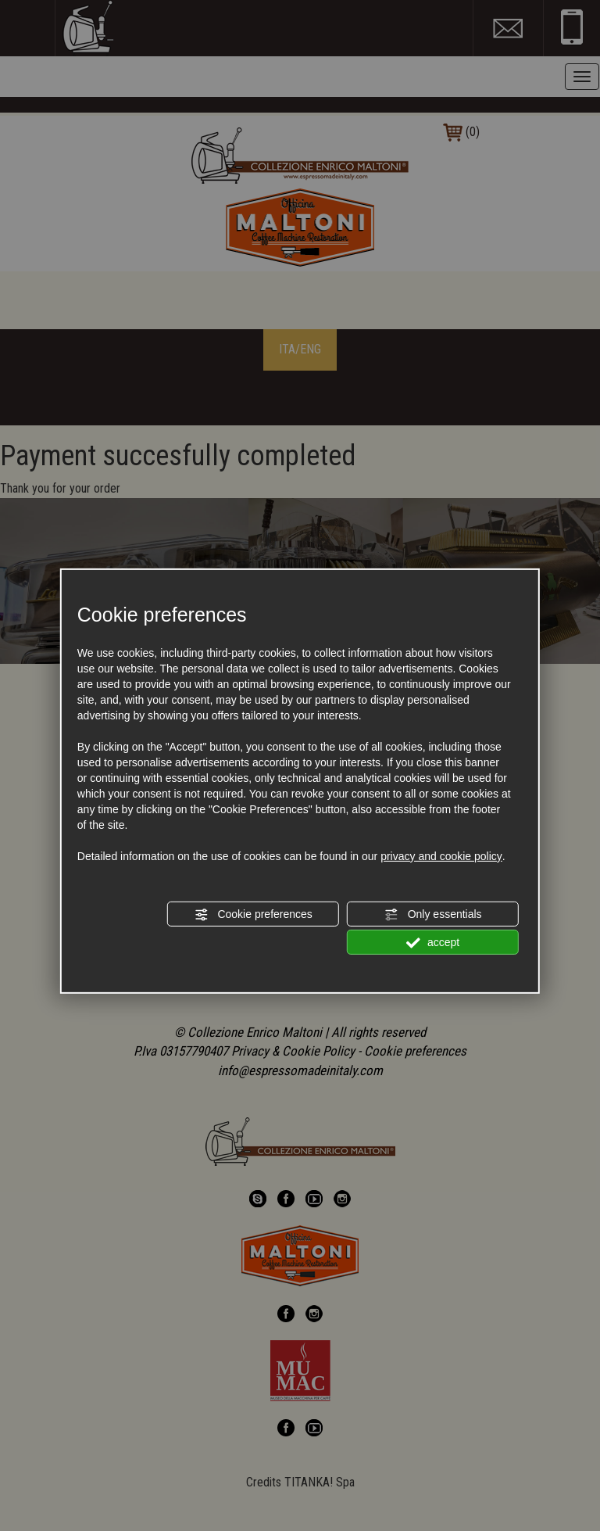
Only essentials (433, 915)
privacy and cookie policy (441, 856)
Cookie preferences (253, 915)
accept (432, 943)
